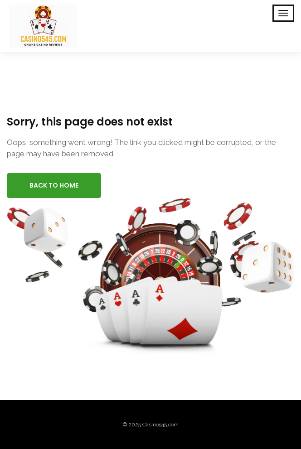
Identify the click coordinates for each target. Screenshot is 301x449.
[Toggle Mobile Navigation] (283, 13)
